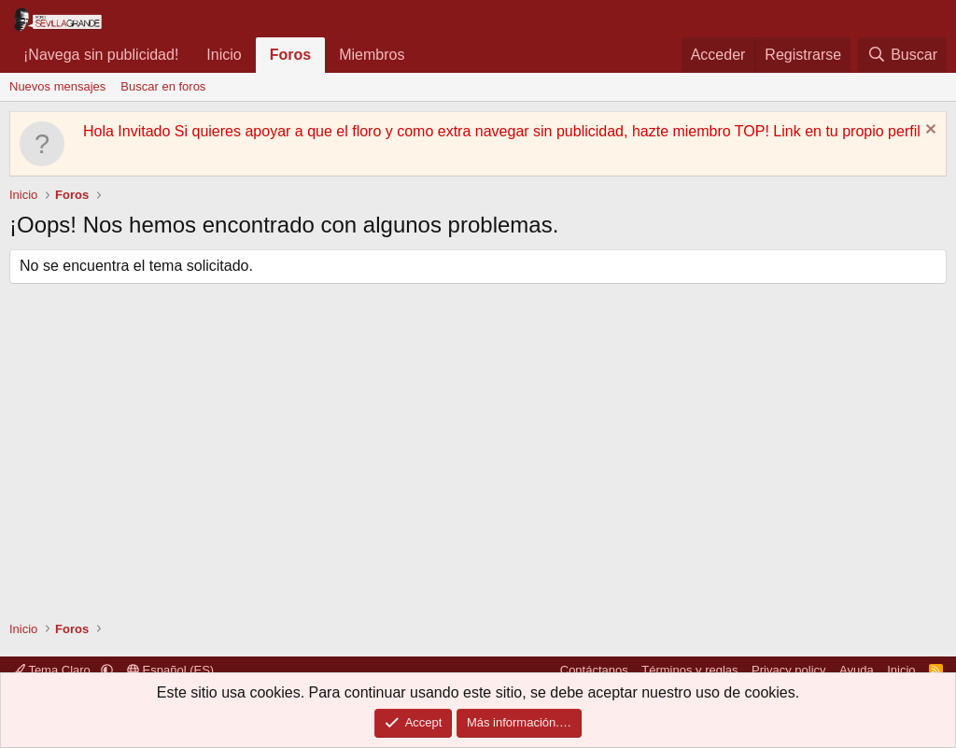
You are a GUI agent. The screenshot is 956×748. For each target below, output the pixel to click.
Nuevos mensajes (57, 86)
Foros (290, 55)
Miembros (371, 55)
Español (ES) (170, 670)
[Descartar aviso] (928, 131)
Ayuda (856, 670)
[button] (419, 55)
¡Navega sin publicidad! (100, 55)
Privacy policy (788, 670)
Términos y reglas (689, 670)
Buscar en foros (162, 86)
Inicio (223, 55)
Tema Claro (53, 670)
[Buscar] (902, 55)
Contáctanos (594, 670)
